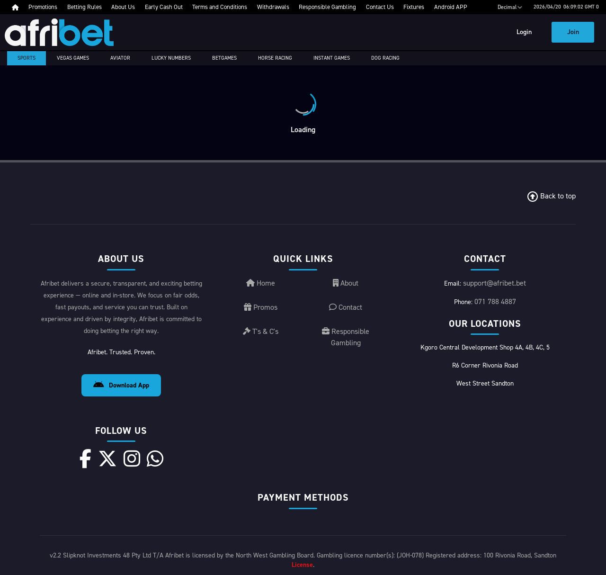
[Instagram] (132, 458)
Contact (345, 307)
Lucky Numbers (171, 58)
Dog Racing (385, 58)
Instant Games (331, 58)
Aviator (120, 58)
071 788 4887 (495, 301)
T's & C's (260, 331)
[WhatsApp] (155, 458)
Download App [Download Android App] (121, 385)
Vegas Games (73, 58)
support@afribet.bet (494, 283)
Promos (260, 307)
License (302, 564)
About (345, 283)
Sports (27, 58)
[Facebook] (85, 458)
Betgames (224, 58)
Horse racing (275, 58)
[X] (107, 458)
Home (260, 283)
